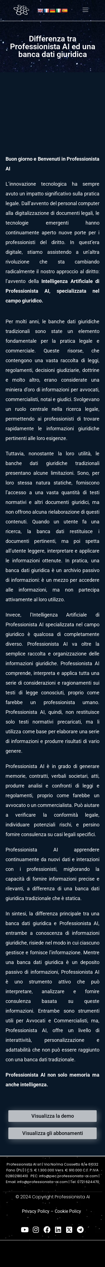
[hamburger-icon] (85, 10)
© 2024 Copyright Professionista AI (53, 1197)
